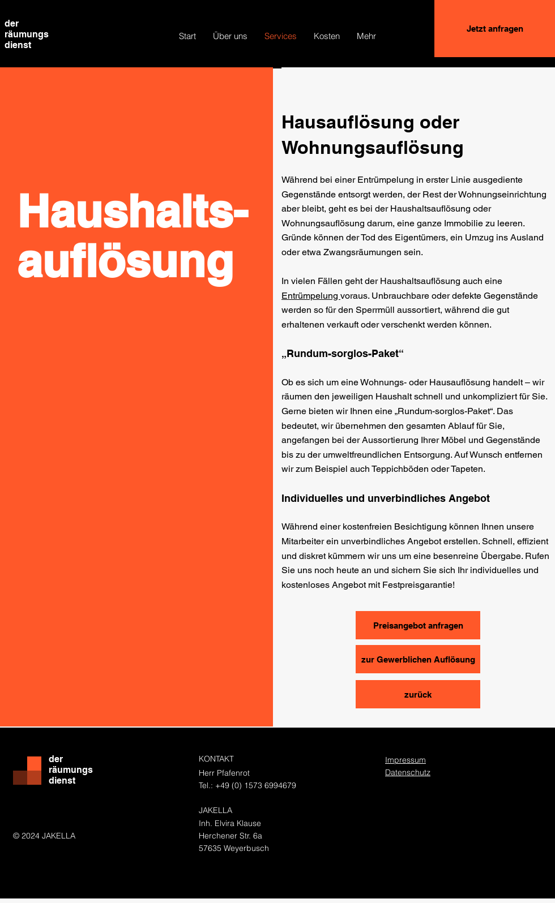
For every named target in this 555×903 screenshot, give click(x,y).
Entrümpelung (310, 295)
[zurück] (418, 694)
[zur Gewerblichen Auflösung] (418, 659)
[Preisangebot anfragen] (418, 625)
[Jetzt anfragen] (494, 28)
